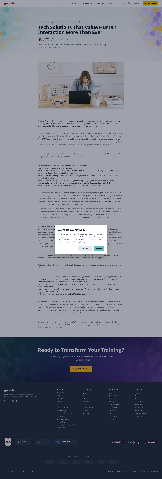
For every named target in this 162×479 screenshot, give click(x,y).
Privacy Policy (79, 242)
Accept (99, 249)
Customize (85, 249)
